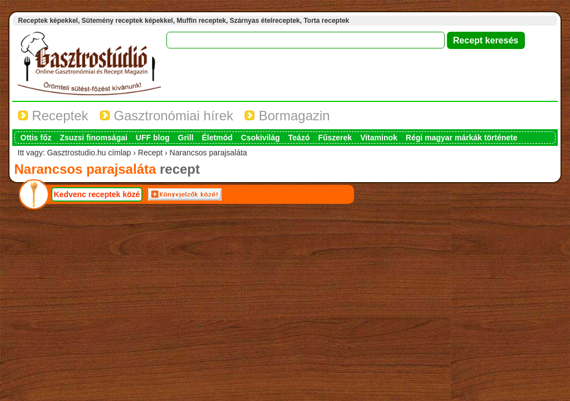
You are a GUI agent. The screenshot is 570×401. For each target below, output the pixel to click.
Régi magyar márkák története (462, 137)
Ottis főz (36, 137)
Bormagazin (287, 115)
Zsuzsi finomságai (93, 137)
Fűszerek (335, 137)
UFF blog (153, 137)
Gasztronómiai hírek (166, 115)
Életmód (217, 137)
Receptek (53, 115)
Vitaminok (378, 137)
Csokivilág (260, 137)
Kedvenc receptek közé (97, 194)
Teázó (299, 137)
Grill (186, 137)
